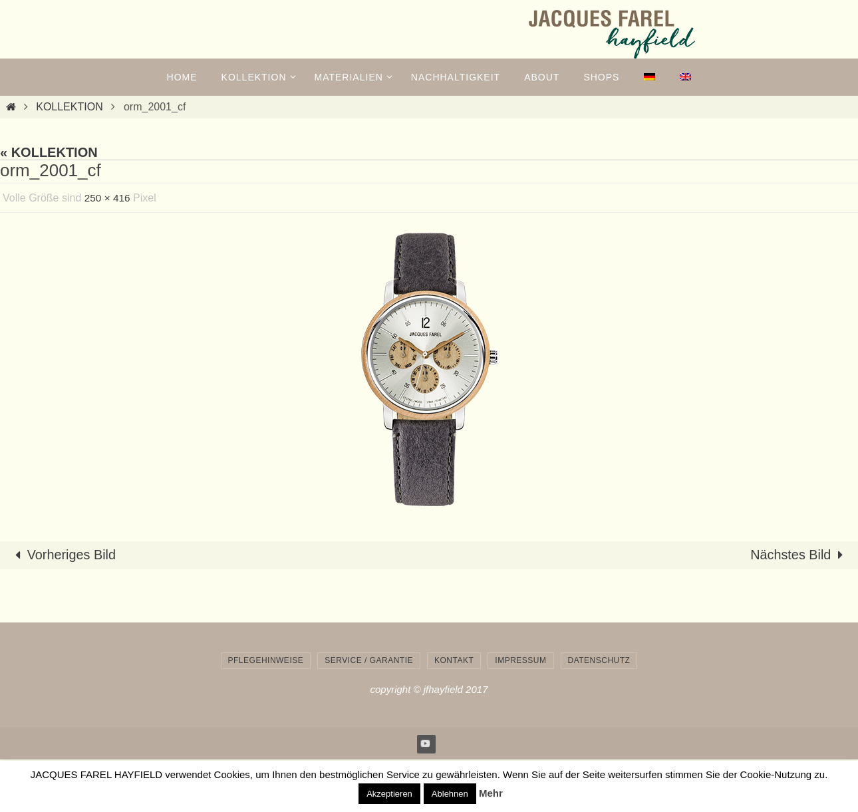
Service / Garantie (369, 660)
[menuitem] (649, 77)
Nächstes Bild (799, 555)
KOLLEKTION (69, 106)
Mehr (491, 793)
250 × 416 (108, 197)
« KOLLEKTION (49, 152)
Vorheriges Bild (63, 555)
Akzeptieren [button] (389, 794)
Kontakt (454, 660)
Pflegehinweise (266, 660)
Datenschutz (599, 660)
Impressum (520, 660)
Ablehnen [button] (450, 794)
